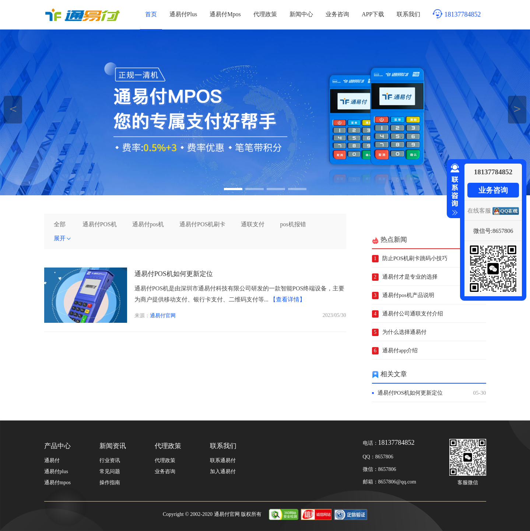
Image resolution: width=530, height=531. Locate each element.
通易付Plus (183, 14)
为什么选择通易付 (404, 332)
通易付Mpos (225, 14)
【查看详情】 (287, 299)
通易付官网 (163, 315)
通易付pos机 (148, 224)
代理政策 (265, 14)
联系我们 (408, 14)
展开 (62, 238)
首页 (151, 14)
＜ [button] (13, 108)
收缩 (453, 190)
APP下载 (373, 14)
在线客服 (479, 210)
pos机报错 (293, 224)
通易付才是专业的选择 (410, 277)
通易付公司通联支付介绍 (412, 314)
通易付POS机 (100, 224)
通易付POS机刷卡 (202, 224)
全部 (60, 224)
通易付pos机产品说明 (408, 295)
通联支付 (252, 224)
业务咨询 (337, 14)
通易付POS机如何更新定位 (173, 273)
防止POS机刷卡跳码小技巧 (415, 258)
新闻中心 (301, 14)
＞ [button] (517, 108)
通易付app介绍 (400, 350)
